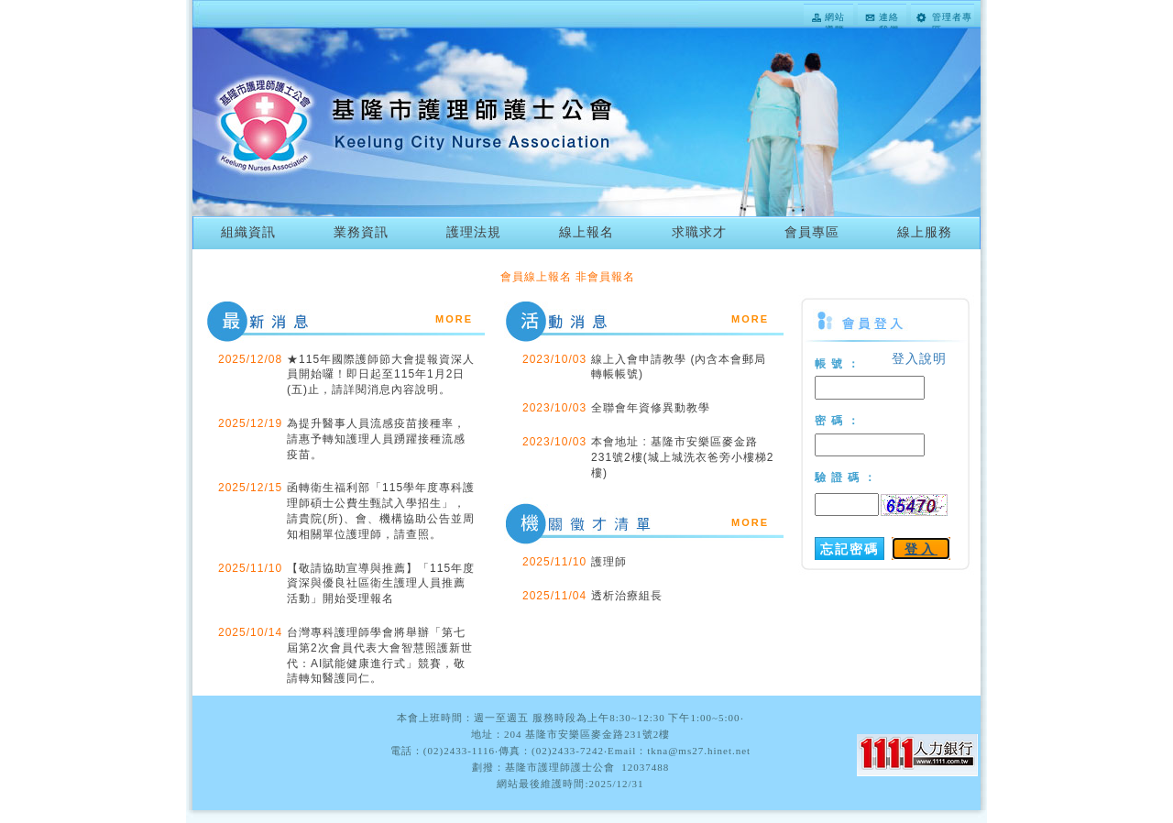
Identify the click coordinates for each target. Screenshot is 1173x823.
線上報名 (586, 232)
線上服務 (924, 232)
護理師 (609, 561)
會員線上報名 (536, 276)
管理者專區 (952, 18)
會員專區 (811, 232)
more (454, 317)
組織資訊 (248, 232)
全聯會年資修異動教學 (650, 407)
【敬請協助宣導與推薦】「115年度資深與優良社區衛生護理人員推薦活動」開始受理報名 (381, 584)
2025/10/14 (250, 632)
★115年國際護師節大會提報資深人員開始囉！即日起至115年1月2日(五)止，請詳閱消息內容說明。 (381, 375)
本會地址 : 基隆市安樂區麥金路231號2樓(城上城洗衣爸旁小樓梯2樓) (682, 457)
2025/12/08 (250, 359)
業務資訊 (361, 232)
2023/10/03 (554, 359)
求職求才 (699, 232)
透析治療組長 (627, 595)
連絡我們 (889, 18)
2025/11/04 (554, 595)
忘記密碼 (849, 549)
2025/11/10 (250, 568)
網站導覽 (835, 18)
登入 (920, 549)
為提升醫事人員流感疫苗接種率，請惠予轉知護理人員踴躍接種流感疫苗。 (376, 439)
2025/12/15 (250, 487)
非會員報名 (605, 276)
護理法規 (473, 232)
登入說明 (919, 359)
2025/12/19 (250, 423)
